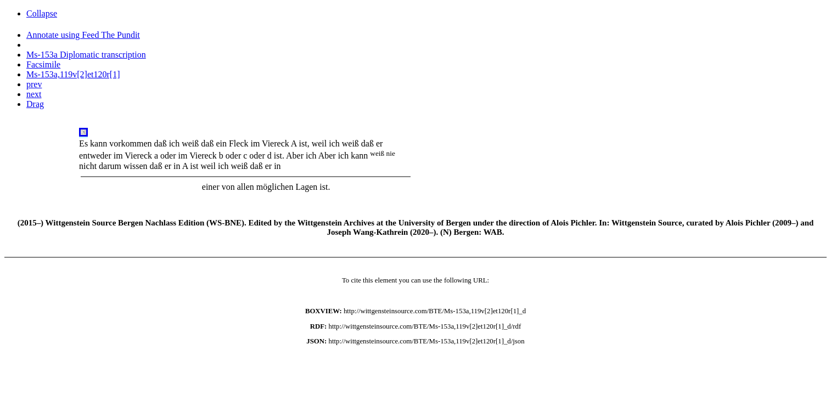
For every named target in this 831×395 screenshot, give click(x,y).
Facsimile (43, 64)
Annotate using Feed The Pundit (83, 35)
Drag (35, 104)
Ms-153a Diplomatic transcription (86, 54)
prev (34, 84)
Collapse (41, 13)
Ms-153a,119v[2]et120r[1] (73, 74)
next (34, 94)
